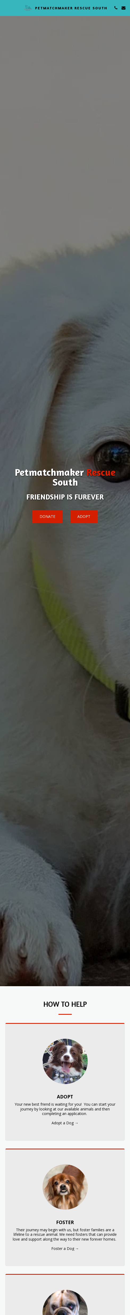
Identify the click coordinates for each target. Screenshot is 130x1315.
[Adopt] (84, 516)
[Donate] (47, 516)
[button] (5, 7)
